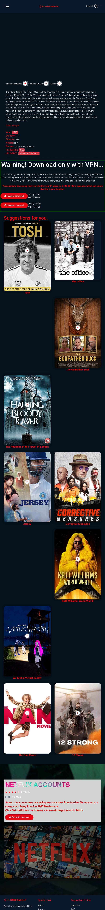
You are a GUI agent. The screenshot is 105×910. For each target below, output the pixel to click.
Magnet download (14, 196)
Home (40, 905)
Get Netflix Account (19, 817)
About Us (75, 905)
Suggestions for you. (26, 218)
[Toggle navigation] (7, 6)
